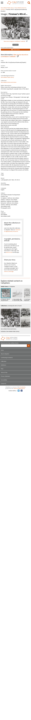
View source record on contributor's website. (14, 56)
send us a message (8, 271)
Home (2, 350)
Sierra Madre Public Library (7, 8)
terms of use (9, 252)
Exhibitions (3, 365)
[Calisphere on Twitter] (19, 390)
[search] (29, 3)
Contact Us (3, 384)
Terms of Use (4, 372)
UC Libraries (22, 387)
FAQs (2, 369)
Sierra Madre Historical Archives (8, 82)
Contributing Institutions (7, 357)
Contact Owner (15, 49)
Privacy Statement (5, 376)
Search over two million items (9, 343)
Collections (3, 361)
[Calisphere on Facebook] (22, 390)
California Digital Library (19, 388)
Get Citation (15, 44)
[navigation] (2, 3)
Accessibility (4, 380)
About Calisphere (5, 354)
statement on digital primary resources (12, 230)
